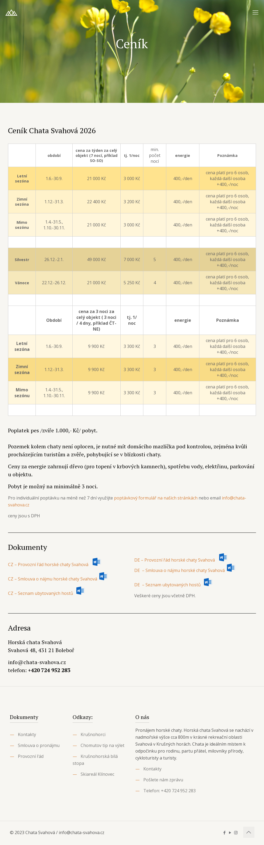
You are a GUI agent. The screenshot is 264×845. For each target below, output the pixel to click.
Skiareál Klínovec (97, 774)
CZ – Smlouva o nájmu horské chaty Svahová (53, 579)
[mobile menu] (255, 12)
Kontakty (27, 734)
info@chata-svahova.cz (37, 662)
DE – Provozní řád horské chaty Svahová (181, 560)
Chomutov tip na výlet (102, 745)
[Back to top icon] (248, 832)
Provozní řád (31, 756)
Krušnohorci (93, 734)
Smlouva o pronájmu (39, 745)
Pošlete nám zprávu (163, 780)
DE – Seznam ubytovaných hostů (167, 585)
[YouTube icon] (230, 832)
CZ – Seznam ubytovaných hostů (40, 593)
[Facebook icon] (225, 832)
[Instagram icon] (236, 832)
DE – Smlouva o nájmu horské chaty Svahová (180, 570)
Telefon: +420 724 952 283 (169, 791)
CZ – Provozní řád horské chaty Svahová (54, 564)
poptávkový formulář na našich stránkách (156, 498)
